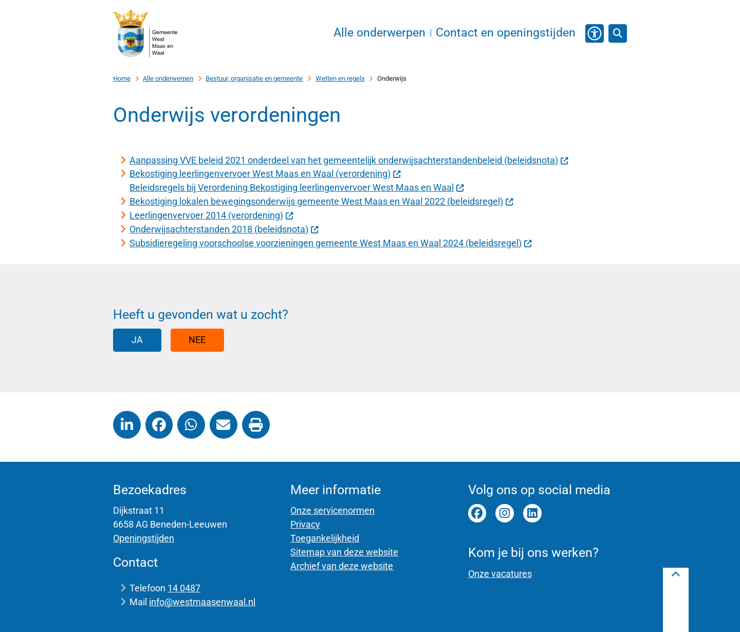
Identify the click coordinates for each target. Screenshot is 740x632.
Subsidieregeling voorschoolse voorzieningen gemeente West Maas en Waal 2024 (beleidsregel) (331, 243)
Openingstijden (143, 538)
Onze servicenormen (332, 510)
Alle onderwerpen (168, 78)
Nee (197, 339)
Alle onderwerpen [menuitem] (379, 33)
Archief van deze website (341, 566)
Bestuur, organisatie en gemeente (254, 78)
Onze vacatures (500, 573)
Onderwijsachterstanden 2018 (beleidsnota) (224, 229)
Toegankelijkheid (324, 538)
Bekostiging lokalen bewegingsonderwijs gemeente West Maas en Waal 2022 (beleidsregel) (321, 201)
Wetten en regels (340, 78)
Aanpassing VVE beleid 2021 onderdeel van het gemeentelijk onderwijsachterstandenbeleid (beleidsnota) (349, 160)
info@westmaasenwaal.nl (202, 602)
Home (122, 78)
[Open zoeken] (617, 33)
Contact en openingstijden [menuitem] (506, 33)
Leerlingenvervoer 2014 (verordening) (211, 215)
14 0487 (184, 588)
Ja (137, 339)
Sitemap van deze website (344, 552)
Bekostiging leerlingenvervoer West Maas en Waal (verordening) (265, 173)
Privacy (305, 524)
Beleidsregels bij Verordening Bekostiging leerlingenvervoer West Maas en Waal (297, 187)
